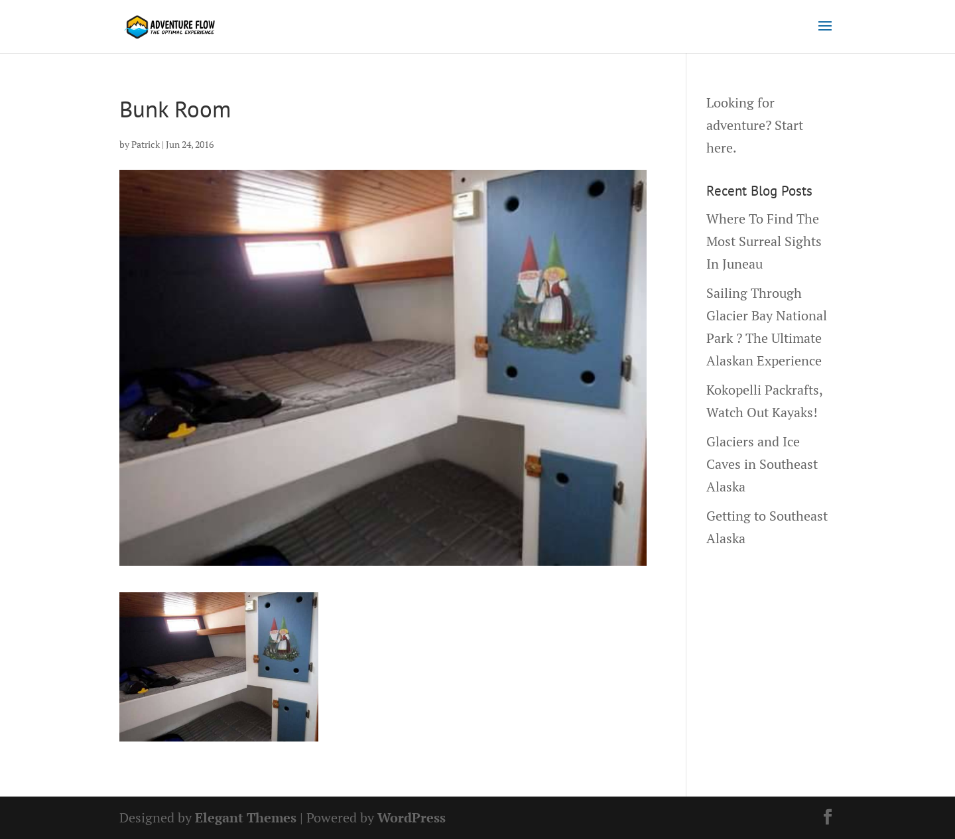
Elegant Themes (245, 817)
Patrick (145, 144)
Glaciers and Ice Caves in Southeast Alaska (762, 463)
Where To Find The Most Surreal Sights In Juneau (764, 241)
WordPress (411, 817)
